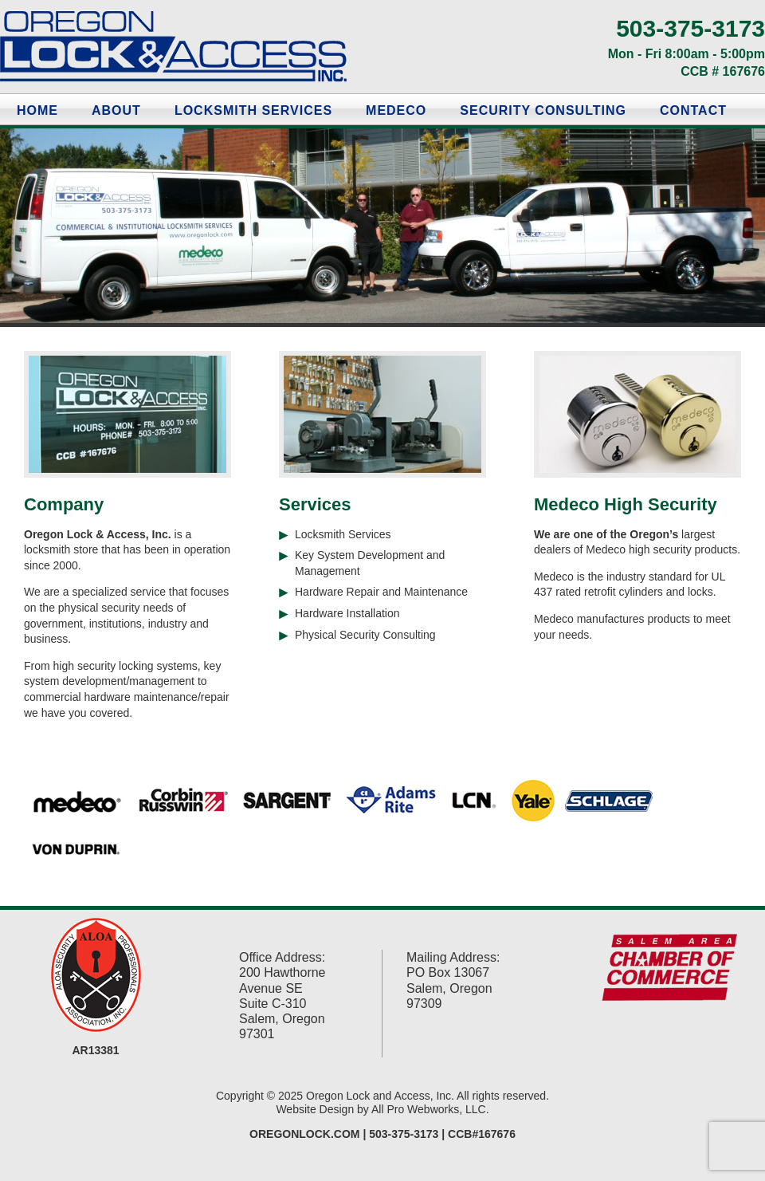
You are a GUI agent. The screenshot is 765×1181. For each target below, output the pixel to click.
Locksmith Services (253, 110)
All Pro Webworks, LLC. (430, 1109)
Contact (693, 110)
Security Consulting (543, 110)
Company (64, 504)
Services (315, 504)
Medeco (396, 110)
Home (37, 110)
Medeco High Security (625, 504)
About (116, 110)
